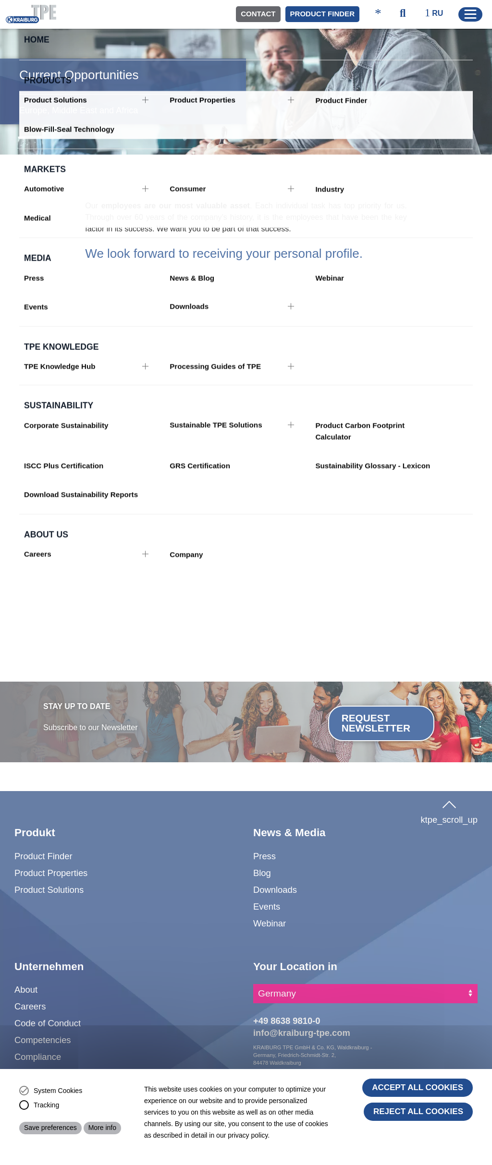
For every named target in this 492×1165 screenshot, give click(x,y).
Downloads (275, 890)
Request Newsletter (376, 722)
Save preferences (50, 1127)
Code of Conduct (47, 1023)
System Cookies (58, 1090)
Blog (262, 873)
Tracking (46, 1105)
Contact (258, 14)
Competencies (42, 1040)
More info (102, 1127)
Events (266, 906)
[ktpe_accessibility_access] (378, 14)
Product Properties (50, 873)
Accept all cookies (417, 1087)
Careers (30, 1006)
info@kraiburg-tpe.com (301, 1033)
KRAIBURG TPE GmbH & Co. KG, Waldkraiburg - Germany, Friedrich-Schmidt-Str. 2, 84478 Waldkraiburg (312, 1055)
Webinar (269, 923)
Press (264, 856)
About (25, 990)
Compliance (37, 1057)
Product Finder (322, 14)
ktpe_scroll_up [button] (449, 810)
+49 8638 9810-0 (286, 1021)
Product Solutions (49, 890)
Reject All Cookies (418, 1111)
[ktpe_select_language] (438, 14)
